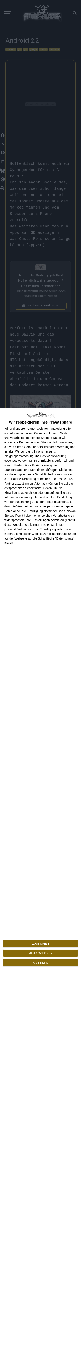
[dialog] (40, 883)
